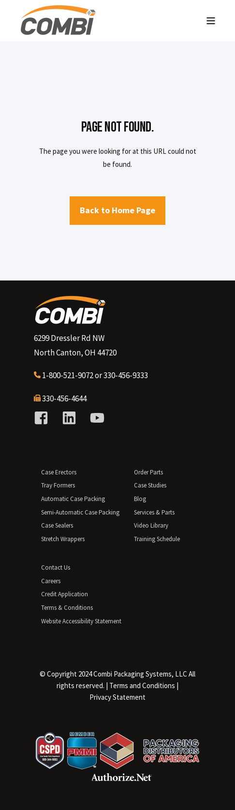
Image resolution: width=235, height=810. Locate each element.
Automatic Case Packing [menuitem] (73, 499)
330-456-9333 (125, 375)
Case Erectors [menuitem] (58, 472)
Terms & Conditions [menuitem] (67, 608)
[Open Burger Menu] (210, 21)
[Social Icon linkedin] (69, 418)
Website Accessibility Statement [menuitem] (81, 621)
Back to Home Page (117, 210)
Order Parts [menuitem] (148, 472)
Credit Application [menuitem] (64, 594)
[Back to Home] (58, 31)
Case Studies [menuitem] (150, 485)
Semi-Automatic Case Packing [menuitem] (80, 512)
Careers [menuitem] (50, 581)
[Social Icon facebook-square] (44, 418)
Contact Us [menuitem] (55, 567)
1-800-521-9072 (67, 375)
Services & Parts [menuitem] (154, 512)
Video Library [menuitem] (151, 525)
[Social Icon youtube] (93, 418)
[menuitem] (142, 686)
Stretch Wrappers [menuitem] (63, 539)
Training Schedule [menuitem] (157, 539)
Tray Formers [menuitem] (58, 485)
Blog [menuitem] (140, 499)
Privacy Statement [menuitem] (117, 697)
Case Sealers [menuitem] (57, 525)
